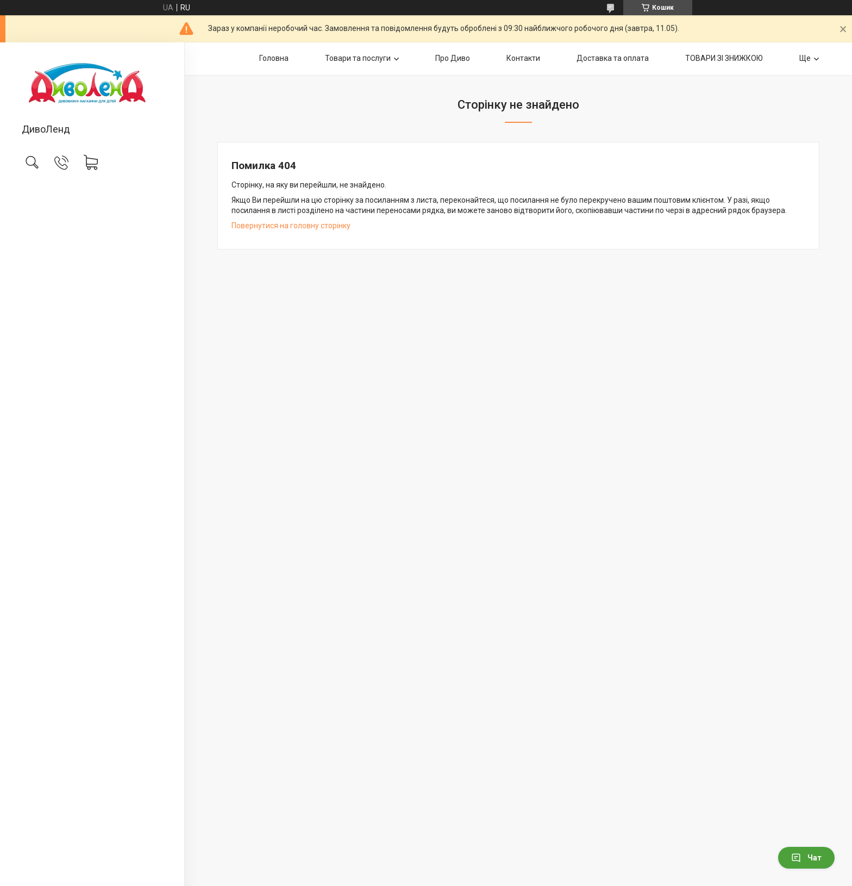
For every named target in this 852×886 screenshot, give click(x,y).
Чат (806, 858)
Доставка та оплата (613, 58)
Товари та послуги (358, 58)
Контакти (523, 58)
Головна (274, 58)
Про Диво (452, 58)
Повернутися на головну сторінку (290, 225)
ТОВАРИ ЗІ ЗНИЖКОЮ (724, 58)
